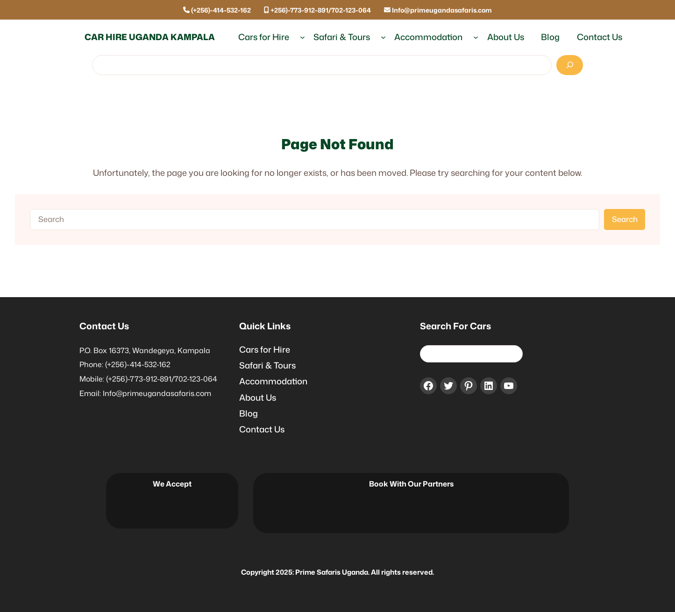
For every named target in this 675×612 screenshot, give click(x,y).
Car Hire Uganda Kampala (150, 37)
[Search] (569, 65)
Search (625, 219)
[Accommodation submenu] (475, 37)
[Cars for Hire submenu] (302, 37)
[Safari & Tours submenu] (383, 37)
